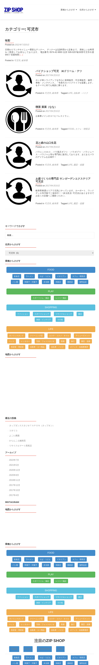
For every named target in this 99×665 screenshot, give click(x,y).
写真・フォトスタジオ (45, 330)
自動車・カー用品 (37, 335)
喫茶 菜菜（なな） (44, 100)
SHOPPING (51, 296)
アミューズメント (83, 324)
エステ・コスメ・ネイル (59, 324)
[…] (21, 50)
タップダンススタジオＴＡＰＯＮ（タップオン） (32, 414)
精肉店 (70, 270)
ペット (11, 330)
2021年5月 (14, 453)
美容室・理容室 (17, 335)
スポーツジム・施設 (41, 286)
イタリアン (61, 265)
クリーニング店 (36, 324)
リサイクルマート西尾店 (20, 434)
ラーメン (29, 265)
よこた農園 (14, 424)
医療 (63, 330)
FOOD (69, 122)
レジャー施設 (61, 286)
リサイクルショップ (64, 302)
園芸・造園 (76, 156)
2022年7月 (14, 448)
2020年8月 (14, 464)
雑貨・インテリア (43, 308)
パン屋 (15, 270)
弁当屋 (46, 270)
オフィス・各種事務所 (79, 335)
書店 (80, 302)
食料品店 (83, 270)
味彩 (7, 36)
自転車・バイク (78, 88)
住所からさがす (87, 10)
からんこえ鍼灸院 (17, 429)
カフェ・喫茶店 (80, 122)
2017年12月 (14, 474)
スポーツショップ (42, 302)
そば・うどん (45, 265)
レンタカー (25, 330)
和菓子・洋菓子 (30, 270)
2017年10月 (14, 479)
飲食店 (16, 265)
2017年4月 (14, 484)
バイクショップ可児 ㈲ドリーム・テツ (56, 66)
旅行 (73, 330)
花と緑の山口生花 (43, 133)
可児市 (17, 56)
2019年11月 (14, 469)
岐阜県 (25, 56)
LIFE (68, 88)
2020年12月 (14, 458)
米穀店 (58, 270)
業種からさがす (68, 10)
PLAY (51, 280)
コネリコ (13, 419)
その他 (60, 308)
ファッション (22, 302)
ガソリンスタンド (16, 324)
